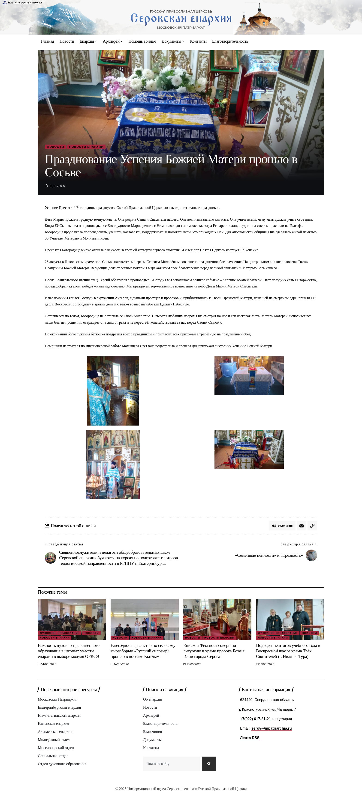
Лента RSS (249, 738)
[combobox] (171, 764)
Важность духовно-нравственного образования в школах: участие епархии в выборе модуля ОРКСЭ (69, 651)
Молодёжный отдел (53, 739)
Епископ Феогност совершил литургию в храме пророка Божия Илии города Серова (213, 651)
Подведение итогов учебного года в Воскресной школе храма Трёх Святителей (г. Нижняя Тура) (288, 651)
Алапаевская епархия (55, 731)
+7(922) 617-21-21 (255, 719)
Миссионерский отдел (56, 748)
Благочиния (152, 731)
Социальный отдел (53, 756)
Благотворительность (25, 2)
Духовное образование (60, 633)
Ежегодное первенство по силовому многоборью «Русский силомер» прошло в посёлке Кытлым (143, 651)
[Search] (209, 764)
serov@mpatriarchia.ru (271, 728)
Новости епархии (86, 146)
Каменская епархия (53, 723)
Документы (152, 739)
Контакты (151, 748)
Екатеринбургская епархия (59, 707)
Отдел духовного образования (62, 764)
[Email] (301, 525)
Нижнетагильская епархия (59, 715)
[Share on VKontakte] (282, 525)
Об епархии (152, 699)
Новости (55, 146)
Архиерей (151, 715)
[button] (312, 525)
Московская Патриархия (57, 699)
